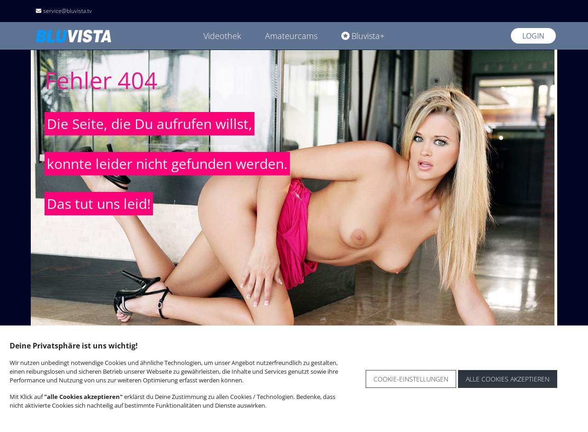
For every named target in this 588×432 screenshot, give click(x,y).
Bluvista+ (362, 35)
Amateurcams (291, 35)
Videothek (222, 35)
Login (533, 36)
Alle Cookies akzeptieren (507, 379)
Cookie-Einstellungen (410, 379)
